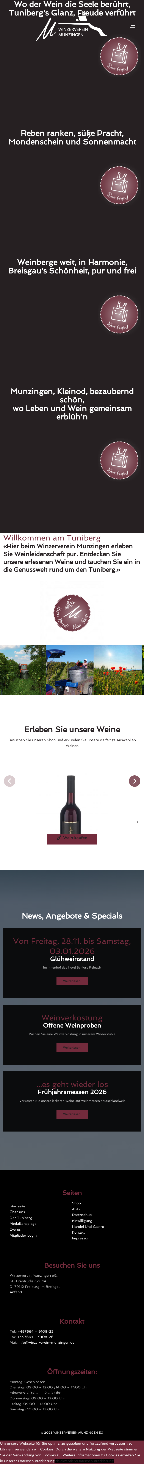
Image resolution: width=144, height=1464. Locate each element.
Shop (76, 1203)
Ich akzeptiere (66, 1461)
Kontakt (78, 1232)
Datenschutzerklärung (95, 1461)
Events (15, 1229)
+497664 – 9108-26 (35, 1337)
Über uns (17, 1212)
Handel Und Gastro (88, 1227)
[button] (9, 781)
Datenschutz (82, 1215)
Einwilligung (82, 1221)
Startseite (17, 1206)
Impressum (81, 1238)
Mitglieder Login (23, 1235)
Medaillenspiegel (23, 1224)
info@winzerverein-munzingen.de (46, 1342)
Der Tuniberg (21, 1218)
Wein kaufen (72, 837)
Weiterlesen (71, 981)
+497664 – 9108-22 (35, 1331)
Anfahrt (16, 1292)
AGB (76, 1209)
